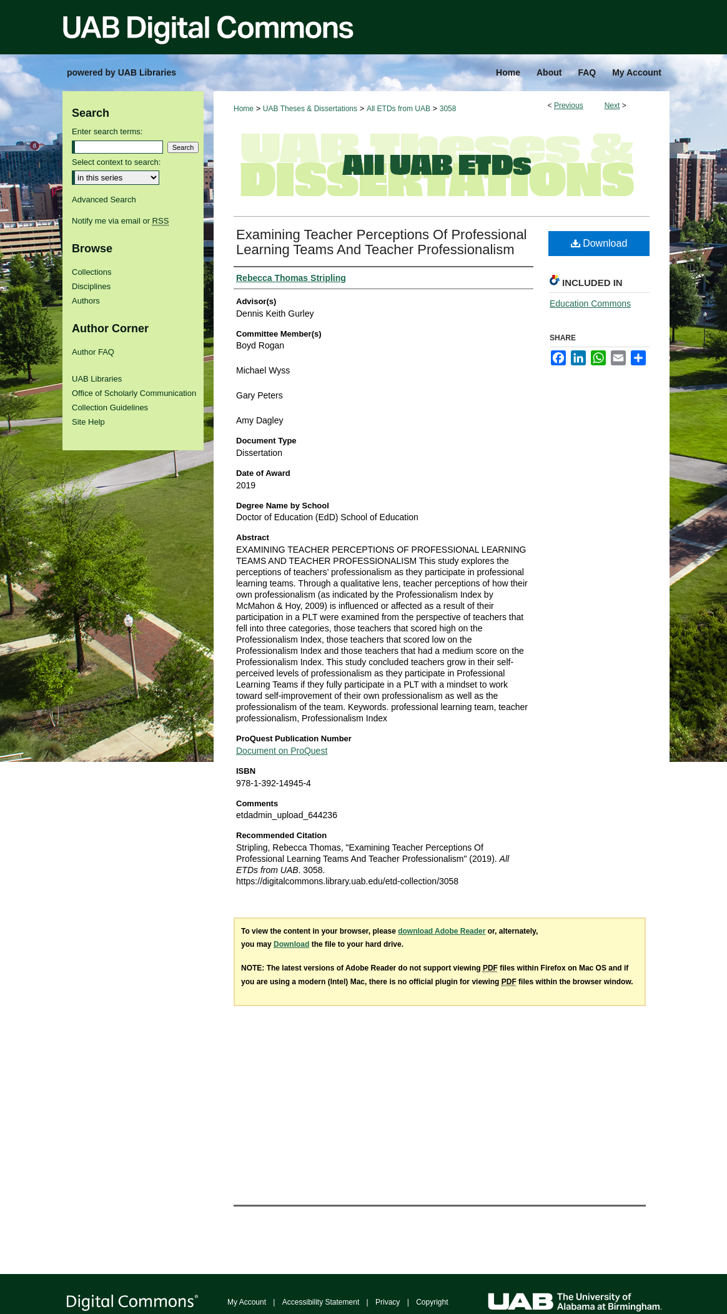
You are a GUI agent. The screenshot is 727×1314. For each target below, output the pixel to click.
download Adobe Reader (441, 931)
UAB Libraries (97, 378)
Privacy (387, 1302)
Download (599, 243)
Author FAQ (93, 352)
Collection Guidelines (110, 407)
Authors (86, 300)
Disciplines (91, 286)
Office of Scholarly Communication (134, 393)
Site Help (88, 422)
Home (244, 108)
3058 (448, 108)
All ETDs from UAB (398, 108)
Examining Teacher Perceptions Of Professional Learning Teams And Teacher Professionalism (381, 242)
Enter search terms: (107, 131)
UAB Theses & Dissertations (310, 108)
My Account (246, 1302)
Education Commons (590, 304)
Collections (92, 272)
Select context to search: (116, 162)
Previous (568, 105)
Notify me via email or (120, 220)
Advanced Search (104, 199)
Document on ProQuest (281, 751)
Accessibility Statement (320, 1302)
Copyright (432, 1302)
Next (612, 105)
